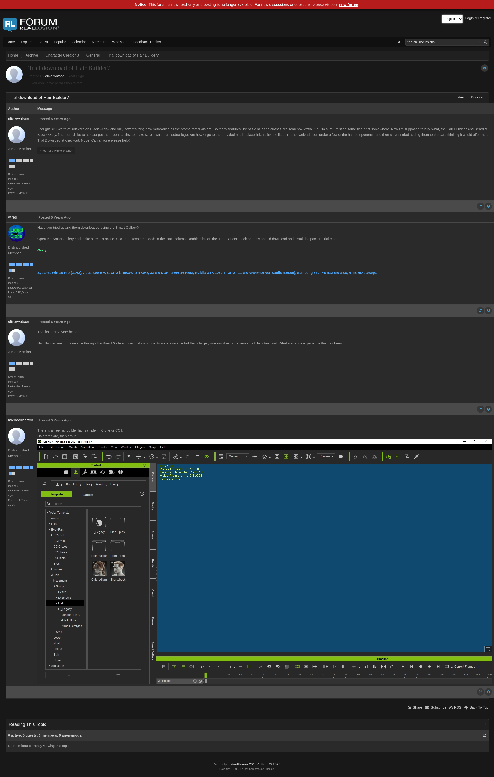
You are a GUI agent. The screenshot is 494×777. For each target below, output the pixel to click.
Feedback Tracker (147, 42)
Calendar (79, 42)
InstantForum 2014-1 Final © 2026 (254, 764)
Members (99, 42)
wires (12, 217)
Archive (32, 55)
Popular (60, 42)
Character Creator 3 (62, 55)
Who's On (119, 42)
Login (469, 18)
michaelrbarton (20, 420)
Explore (27, 42)
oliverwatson (54, 76)
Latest (43, 42)
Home (10, 42)
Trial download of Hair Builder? (133, 55)
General (93, 55)
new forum (348, 5)
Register (484, 18)
